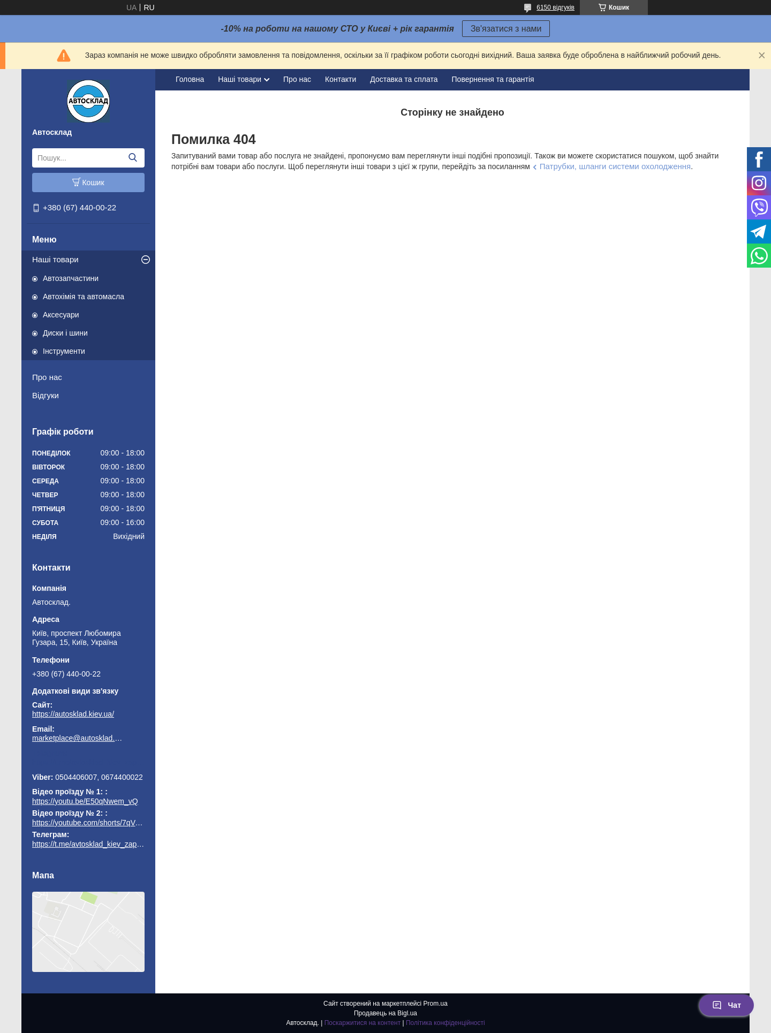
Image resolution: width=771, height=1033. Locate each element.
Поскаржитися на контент (362, 1023)
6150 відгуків (555, 7)
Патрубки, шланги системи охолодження (615, 166)
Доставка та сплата (403, 79)
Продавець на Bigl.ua (385, 1013)
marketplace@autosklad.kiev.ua (77, 738)
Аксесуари (61, 314)
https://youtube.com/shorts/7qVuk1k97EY (100, 822)
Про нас (47, 377)
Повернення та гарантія (493, 79)
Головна (190, 79)
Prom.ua (436, 1003)
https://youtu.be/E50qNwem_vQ (85, 801)
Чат (726, 1005)
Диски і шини (65, 333)
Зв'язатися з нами (506, 28)
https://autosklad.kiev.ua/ (73, 714)
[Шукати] (132, 158)
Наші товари (55, 259)
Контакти (340, 79)
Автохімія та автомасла (83, 296)
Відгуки (45, 395)
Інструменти (64, 351)
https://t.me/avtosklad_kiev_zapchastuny (88, 762)
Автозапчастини (71, 278)
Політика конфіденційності (445, 1023)
